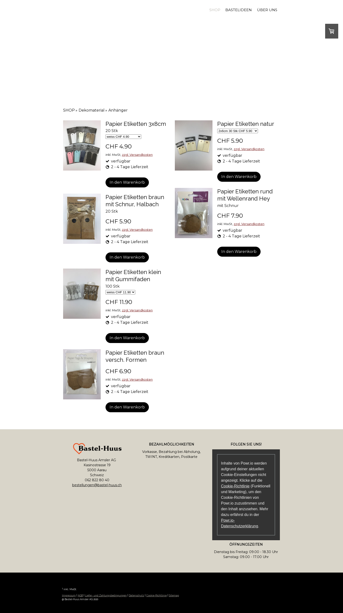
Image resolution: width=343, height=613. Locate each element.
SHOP (214, 10)
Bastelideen (238, 10)
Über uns (267, 10)
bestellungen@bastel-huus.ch (97, 485)
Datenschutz (136, 595)
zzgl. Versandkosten (137, 155)
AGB (80, 595)
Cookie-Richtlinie (235, 486)
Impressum (69, 595)
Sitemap (174, 595)
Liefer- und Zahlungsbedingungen (106, 595)
